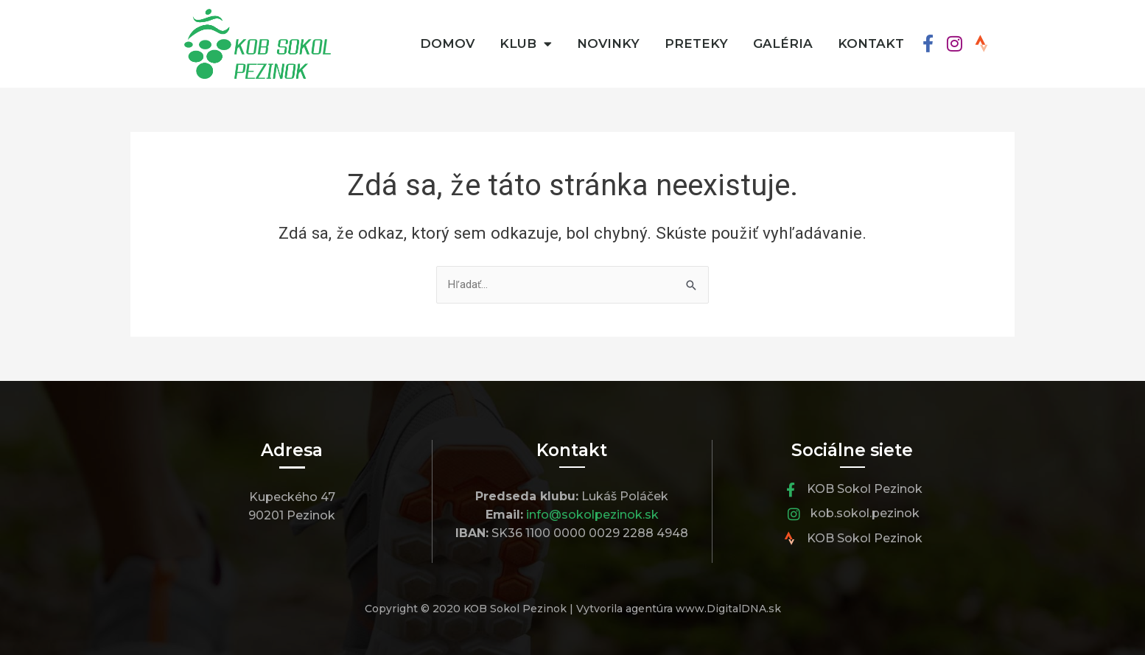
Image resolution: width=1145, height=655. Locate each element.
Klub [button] (526, 43)
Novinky (608, 43)
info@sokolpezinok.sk (592, 515)
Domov (447, 43)
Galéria (783, 43)
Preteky (696, 43)
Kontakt (871, 43)
